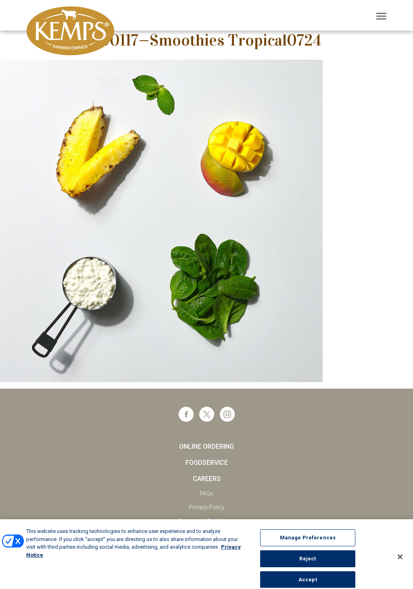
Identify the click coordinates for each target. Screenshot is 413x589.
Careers (207, 479)
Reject (307, 561)
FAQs (206, 493)
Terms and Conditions (206, 521)
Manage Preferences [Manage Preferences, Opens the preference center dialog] (308, 540)
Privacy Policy (207, 507)
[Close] (400, 559)
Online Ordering (206, 446)
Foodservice (207, 462)
